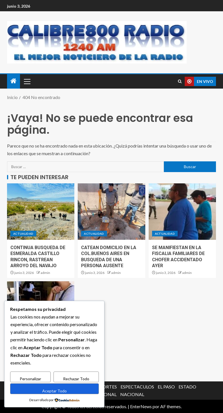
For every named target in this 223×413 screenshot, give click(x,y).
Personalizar (30, 379)
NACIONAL (132, 394)
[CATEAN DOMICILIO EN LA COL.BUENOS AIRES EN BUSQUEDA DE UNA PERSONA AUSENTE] (111, 211)
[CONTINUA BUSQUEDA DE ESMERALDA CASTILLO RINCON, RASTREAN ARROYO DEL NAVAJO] (40, 211)
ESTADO (187, 386)
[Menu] (26, 81)
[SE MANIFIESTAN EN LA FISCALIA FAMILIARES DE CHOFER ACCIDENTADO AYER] (182, 211)
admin (45, 273)
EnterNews (141, 406)
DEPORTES (105, 386)
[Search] (179, 81)
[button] (26, 81)
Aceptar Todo (54, 390)
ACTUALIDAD (23, 233)
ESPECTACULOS (137, 386)
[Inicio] (13, 81)
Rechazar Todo (76, 379)
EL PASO (166, 386)
